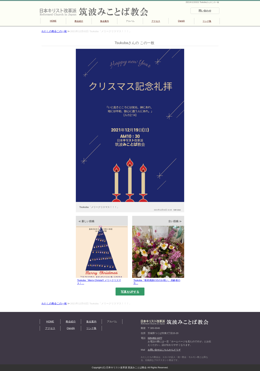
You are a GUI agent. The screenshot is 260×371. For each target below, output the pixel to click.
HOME (53, 21)
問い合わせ (205, 10)
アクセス (155, 21)
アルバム (130, 21)
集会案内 (104, 21)
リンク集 (207, 21)
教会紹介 (79, 21)
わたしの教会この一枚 (54, 31)
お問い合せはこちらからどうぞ (164, 349)
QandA (181, 21)
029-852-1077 (155, 338)
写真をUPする (130, 291)
